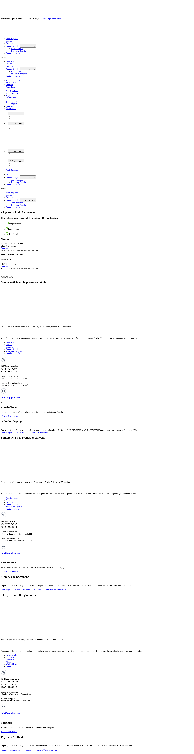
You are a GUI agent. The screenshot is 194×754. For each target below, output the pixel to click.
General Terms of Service (47, 750)
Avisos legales (7, 432)
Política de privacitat (22, 590)
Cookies (32, 432)
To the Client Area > (9, 732)
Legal (4, 750)
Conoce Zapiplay (13, 46)
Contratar (4, 248)
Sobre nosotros (17, 49)
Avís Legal (6, 590)
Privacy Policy (16, 750)
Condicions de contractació (55, 590)
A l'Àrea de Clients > (9, 572)
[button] (97, 57)
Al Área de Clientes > (9, 416)
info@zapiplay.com (10, 397)
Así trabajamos (12, 39)
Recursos (9, 43)
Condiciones (43, 432)
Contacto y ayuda (13, 53)
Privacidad (21, 432)
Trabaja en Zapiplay (19, 51)
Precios (9, 41)
